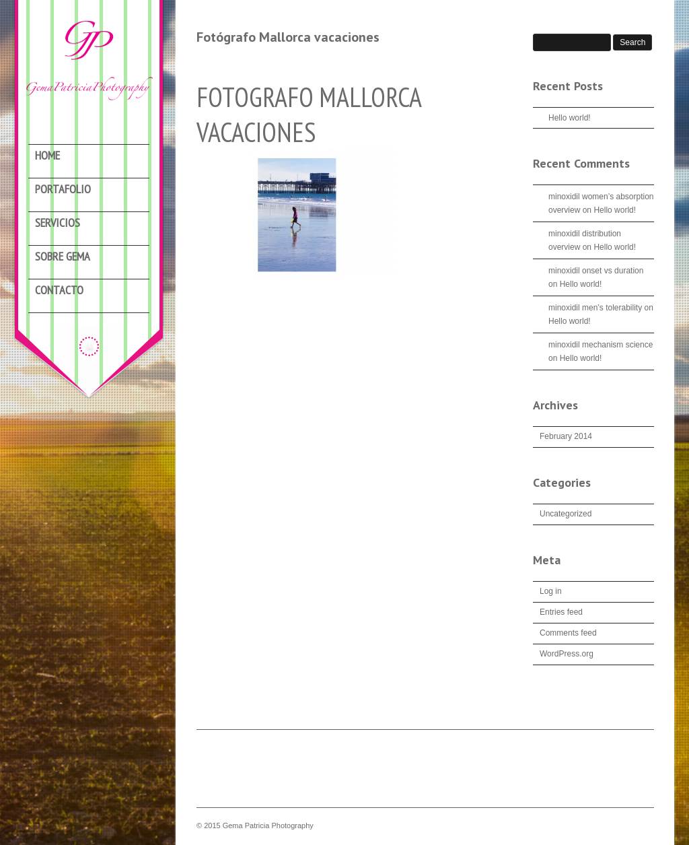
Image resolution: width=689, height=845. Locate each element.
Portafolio (63, 189)
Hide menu (89, 346)
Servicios (57, 223)
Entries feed (561, 612)
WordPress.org (566, 653)
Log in (551, 591)
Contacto (59, 290)
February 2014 (566, 436)
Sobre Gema (62, 257)
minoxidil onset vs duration (595, 270)
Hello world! (569, 118)
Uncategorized (565, 513)
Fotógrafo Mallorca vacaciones (287, 37)
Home (47, 156)
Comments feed (568, 633)
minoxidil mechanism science (600, 344)
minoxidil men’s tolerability (595, 307)
